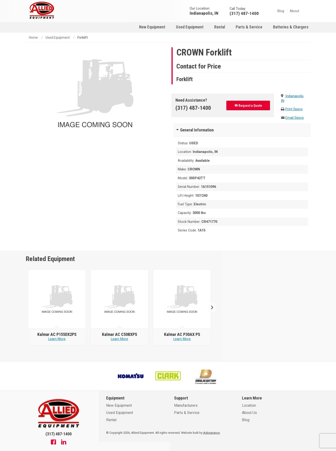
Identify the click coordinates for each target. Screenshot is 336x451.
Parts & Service (249, 27)
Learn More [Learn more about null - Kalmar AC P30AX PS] (182, 339)
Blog (280, 11)
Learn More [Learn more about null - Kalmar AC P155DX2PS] (57, 339)
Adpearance (211, 432)
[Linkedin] (63, 442)
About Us (249, 412)
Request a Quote (248, 105)
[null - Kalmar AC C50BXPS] (119, 299)
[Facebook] (53, 442)
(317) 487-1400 (193, 108)
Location (249, 405)
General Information (197, 130)
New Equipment (152, 27)
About (294, 11)
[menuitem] (152, 27)
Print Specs (294, 109)
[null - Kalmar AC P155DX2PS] (57, 299)
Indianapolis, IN (204, 13)
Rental (219, 27)
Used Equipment (189, 27)
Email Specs (294, 118)
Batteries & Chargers (290, 27)
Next (210, 307)
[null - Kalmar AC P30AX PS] (182, 299)
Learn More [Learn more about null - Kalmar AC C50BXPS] (119, 339)
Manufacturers (186, 405)
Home (33, 37)
